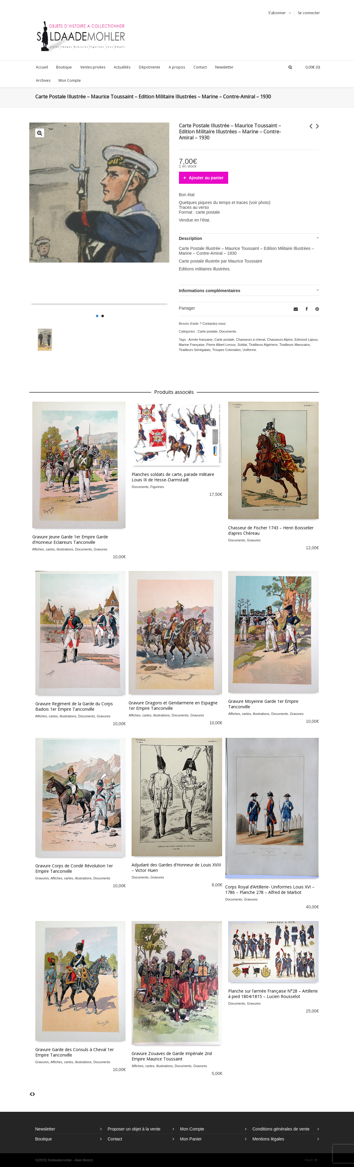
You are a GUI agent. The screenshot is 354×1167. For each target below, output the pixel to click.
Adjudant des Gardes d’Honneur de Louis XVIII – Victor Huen (176, 867)
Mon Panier (191, 1139)
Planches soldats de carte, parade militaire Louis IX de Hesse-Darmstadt (173, 477)
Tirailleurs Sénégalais (195, 350)
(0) (309, 67)
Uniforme (249, 350)
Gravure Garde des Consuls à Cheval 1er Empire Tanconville (74, 1052)
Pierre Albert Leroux (221, 344)
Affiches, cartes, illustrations (52, 549)
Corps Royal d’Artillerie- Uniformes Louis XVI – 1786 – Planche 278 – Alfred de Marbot (269, 889)
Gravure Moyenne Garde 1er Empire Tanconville (263, 703)
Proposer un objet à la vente (134, 1129)
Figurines (157, 487)
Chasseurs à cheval (250, 339)
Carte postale (207, 331)
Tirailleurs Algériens (263, 344)
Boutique (43, 1139)
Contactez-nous (213, 323)
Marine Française (192, 344)
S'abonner (277, 12)
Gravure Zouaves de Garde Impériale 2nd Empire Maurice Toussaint (172, 1056)
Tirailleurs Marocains (294, 344)
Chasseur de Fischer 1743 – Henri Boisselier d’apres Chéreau (271, 530)
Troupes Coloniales (226, 350)
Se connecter (309, 12)
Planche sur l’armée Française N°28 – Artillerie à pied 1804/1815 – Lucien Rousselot (273, 993)
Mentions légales (268, 1139)
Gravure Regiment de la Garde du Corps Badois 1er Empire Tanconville (74, 706)
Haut (311, 1160)
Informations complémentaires (210, 290)
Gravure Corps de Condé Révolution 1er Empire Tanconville (74, 868)
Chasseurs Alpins (280, 339)
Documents (227, 331)
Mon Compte (192, 1129)
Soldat (242, 344)
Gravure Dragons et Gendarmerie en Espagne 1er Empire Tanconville (173, 705)
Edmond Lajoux (306, 339)
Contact (115, 1139)
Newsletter (45, 1129)
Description (190, 238)
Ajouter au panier (206, 177)
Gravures (100, 549)
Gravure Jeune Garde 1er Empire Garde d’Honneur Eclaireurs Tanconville (70, 539)
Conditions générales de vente (281, 1129)
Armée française (200, 339)
